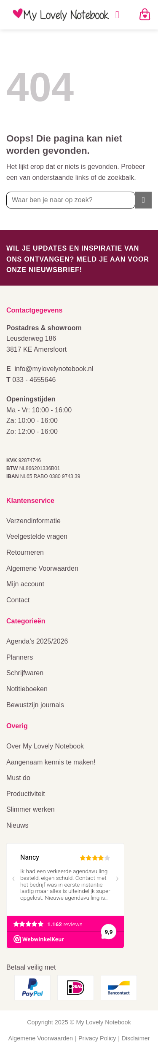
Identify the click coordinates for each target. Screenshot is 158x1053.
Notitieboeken (27, 688)
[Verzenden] (143, 200)
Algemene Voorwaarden (42, 568)
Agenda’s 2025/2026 (37, 641)
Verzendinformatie (33, 520)
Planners (19, 657)
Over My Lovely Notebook (45, 746)
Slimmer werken (30, 809)
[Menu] (120, 14)
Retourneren (25, 552)
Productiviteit (25, 793)
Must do (18, 777)
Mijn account (25, 584)
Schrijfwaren (24, 672)
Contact (17, 600)
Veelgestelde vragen (36, 536)
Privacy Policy (97, 1038)
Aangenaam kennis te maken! (51, 762)
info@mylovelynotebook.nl (54, 368)
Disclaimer (135, 1038)
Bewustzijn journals (35, 704)
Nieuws (17, 825)
